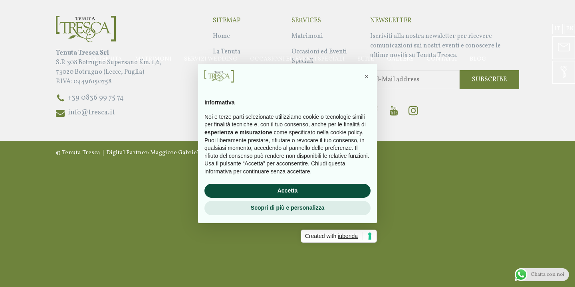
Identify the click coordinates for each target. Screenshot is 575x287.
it (557, 29)
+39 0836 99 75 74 (96, 98)
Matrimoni (153, 59)
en (570, 29)
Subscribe (489, 79)
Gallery (400, 59)
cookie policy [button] (346, 132)
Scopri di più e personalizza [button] (287, 207)
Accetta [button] (288, 190)
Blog (478, 59)
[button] (366, 76)
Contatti (441, 59)
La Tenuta (105, 59)
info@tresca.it (91, 113)
